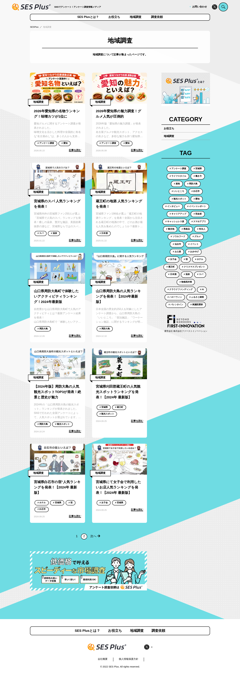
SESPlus (34, 27)
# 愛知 (65, 143)
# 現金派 (198, 214)
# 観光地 (170, 229)
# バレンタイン (176, 304)
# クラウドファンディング (180, 289)
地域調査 (135, 17)
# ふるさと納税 (196, 297)
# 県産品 (186, 229)
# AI (202, 289)
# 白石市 (41, 509)
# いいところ (178, 191)
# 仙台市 (177, 244)
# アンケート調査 (45, 143)
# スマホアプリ (198, 221)
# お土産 (177, 251)
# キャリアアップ (178, 214)
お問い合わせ (199, 6)
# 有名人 (201, 229)
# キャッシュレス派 (174, 221)
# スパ (40, 233)
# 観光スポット (62, 424)
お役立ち (114, 17)
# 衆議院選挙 (196, 304)
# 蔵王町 (119, 407)
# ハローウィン (174, 297)
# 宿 (71, 502)
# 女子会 (104, 502)
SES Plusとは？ (88, 17)
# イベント (193, 244)
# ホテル (41, 502)
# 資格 (177, 183)
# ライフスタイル (178, 176)
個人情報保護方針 (128, 659)
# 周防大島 (42, 328)
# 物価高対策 (186, 282)
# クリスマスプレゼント (193, 266)
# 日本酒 (104, 233)
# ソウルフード (178, 236)
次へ (95, 536)
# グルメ (197, 236)
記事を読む (75, 150)
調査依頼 (157, 17)
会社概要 (103, 659)
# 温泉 (54, 233)
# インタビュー (172, 206)
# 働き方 (198, 176)
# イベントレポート (196, 206)
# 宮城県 (104, 407)
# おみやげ (193, 251)
